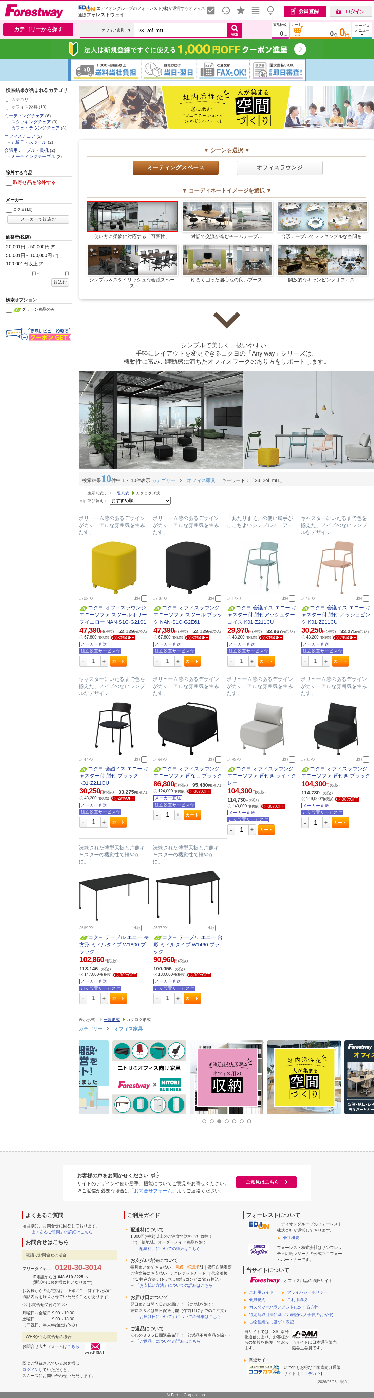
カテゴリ (20, 99)
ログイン (30, 1369)
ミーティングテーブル (33, 156)
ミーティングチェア (24, 115)
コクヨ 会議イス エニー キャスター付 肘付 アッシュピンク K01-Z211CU (336, 615)
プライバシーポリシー (307, 1292)
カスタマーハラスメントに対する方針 (283, 1307)
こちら (73, 1346)
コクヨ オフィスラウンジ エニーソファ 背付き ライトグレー (261, 776)
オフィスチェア (19, 136)
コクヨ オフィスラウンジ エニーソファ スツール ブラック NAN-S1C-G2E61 (187, 615)
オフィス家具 (24, 106)
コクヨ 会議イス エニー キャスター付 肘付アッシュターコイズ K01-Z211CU (262, 615)
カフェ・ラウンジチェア (35, 127)
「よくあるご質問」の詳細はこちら (60, 1232)
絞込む (60, 282)
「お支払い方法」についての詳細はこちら (174, 1285)
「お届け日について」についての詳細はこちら (178, 1316)
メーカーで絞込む (38, 219)
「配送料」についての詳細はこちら (168, 1248)
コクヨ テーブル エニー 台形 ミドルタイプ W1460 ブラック (188, 944)
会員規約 (257, 1299)
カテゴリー (90, 1028)
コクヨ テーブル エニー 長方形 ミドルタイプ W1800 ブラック (114, 944)
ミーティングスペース (176, 167)
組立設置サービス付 (100, 651)
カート (118, 661)
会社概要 (291, 1237)
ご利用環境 (297, 1299)
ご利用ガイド (261, 1292)
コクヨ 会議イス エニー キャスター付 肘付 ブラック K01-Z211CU (114, 776)
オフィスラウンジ (280, 167)
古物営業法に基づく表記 (271, 1322)
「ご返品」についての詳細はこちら (168, 1341)
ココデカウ (310, 1373)
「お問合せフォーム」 (153, 1190)
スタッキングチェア (31, 121)
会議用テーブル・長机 (26, 150)
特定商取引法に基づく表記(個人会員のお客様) (291, 1314)
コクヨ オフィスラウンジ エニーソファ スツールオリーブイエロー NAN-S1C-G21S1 (113, 615)
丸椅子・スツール (28, 142)
